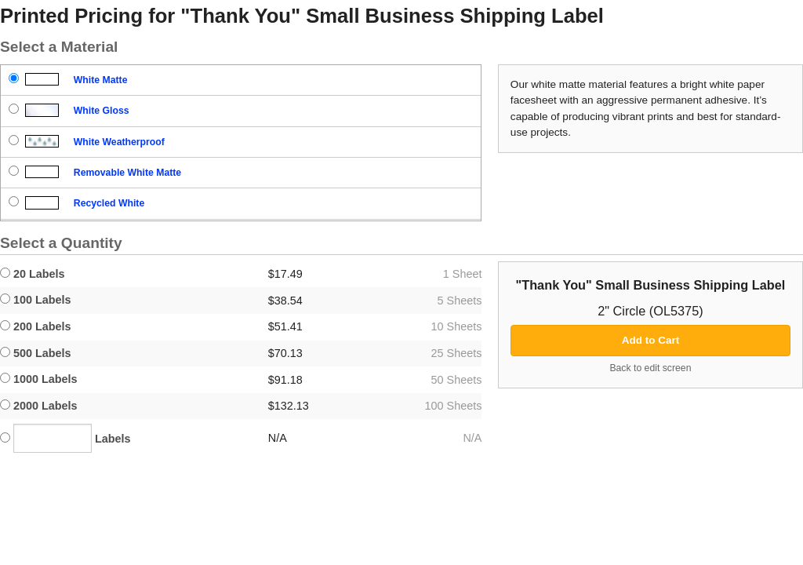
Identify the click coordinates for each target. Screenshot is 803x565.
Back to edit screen (650, 368)
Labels (65, 438)
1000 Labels (39, 379)
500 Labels (35, 353)
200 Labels (35, 326)
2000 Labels (39, 405)
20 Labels (32, 274)
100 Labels (35, 299)
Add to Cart (651, 340)
